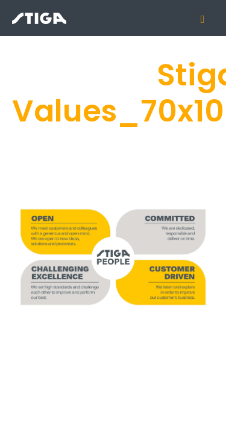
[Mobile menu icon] (207, 19)
